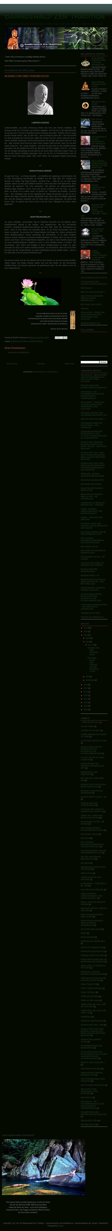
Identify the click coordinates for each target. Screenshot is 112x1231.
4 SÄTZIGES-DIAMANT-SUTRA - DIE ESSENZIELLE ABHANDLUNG (94, 607)
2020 (86, 695)
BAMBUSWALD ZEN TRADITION (89, 773)
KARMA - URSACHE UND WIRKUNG (98, 187)
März (88, 638)
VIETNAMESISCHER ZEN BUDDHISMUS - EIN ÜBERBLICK (99, 140)
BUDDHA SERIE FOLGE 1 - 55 (93, 797)
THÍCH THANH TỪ (88, 984)
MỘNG (83, 933)
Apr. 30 (91, 645)
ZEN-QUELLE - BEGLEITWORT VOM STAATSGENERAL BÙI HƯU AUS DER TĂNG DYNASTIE (94, 378)
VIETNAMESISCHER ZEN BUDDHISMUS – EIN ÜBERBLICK (91, 425)
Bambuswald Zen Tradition (55, 15)
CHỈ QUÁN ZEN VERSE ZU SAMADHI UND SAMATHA (92, 564)
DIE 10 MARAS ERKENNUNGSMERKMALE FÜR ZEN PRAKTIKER (92, 540)
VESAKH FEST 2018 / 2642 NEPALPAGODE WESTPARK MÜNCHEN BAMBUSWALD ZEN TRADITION (93, 466)
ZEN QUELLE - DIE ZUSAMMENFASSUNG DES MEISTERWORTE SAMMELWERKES (92, 395)
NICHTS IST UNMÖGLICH (91, 947)
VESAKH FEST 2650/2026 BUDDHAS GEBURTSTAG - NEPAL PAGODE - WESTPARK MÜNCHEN (93, 445)
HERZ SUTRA (86, 873)
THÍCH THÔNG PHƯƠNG (91, 988)
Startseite (41, 364)
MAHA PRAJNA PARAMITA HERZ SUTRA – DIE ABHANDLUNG (92, 496)
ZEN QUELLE (97, 119)
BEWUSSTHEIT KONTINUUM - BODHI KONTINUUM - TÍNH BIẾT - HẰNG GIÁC (94, 210)
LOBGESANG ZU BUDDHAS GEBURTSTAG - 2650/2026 (93, 504)
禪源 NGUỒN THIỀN (89, 1121)
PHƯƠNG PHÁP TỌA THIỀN (92, 955)
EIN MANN (85, 863)
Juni (88, 677)
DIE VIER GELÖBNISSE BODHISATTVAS (91, 858)
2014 (86, 635)
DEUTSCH (85, 838)
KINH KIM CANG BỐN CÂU (92, 890)
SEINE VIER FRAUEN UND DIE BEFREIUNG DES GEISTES (94, 960)
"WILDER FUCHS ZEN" (90, 613)
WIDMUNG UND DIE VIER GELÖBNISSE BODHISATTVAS (94, 414)
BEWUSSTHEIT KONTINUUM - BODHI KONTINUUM (94, 785)
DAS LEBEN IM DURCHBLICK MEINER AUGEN (93, 551)
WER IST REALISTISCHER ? (93, 292)
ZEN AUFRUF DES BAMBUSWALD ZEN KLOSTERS (89, 1091)
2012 (86, 628)
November (90, 680)
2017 (86, 688)
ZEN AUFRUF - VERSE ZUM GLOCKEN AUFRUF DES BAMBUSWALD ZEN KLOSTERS (92, 405)
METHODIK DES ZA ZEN (91, 304)
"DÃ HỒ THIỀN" (87, 726)
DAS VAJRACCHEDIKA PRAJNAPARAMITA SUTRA (92, 829)
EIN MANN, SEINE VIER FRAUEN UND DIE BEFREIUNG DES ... (93, 664)
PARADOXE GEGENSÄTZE (92, 480)
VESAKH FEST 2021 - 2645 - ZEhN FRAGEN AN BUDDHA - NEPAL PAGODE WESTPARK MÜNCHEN (93, 456)
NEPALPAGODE (87, 937)
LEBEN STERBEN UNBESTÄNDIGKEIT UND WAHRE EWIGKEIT (91, 896)
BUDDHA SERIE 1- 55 (90, 575)
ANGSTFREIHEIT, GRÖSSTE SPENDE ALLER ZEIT (93, 589)
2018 (86, 692)
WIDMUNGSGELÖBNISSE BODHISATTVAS (92, 1074)
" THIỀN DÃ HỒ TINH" (90, 722)
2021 (86, 699)
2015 (86, 685)
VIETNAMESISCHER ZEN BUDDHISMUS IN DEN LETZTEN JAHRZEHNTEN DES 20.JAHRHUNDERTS (94, 434)
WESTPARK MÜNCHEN (91, 1069)
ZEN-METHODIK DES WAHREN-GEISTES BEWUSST (94, 283)
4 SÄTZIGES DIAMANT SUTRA (94, 741)
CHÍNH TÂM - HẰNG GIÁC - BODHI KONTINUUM (92, 816)
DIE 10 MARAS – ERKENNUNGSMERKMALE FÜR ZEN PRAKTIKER (99, 164)
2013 (86, 631)
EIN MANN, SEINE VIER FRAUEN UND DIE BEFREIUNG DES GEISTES (94, 525)
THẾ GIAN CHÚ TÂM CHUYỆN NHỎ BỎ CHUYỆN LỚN (93, 979)
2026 (86, 710)
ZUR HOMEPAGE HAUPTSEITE (94, 278)
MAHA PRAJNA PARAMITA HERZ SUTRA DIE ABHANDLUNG (99, 61)
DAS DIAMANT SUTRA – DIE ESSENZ (98, 231)
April (88, 642)
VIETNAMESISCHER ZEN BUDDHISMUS (91, 1047)
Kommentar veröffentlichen (19, 352)
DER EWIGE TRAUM (89, 547)
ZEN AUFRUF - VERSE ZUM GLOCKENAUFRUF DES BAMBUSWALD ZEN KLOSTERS (92, 315)
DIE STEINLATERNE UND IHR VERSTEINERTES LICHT (93, 533)
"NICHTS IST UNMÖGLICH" (92, 617)
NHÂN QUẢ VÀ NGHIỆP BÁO (93, 941)
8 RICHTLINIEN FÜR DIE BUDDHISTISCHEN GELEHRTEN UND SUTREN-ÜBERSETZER (91, 597)
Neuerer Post (12, 364)
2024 (86, 702)
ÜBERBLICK (86, 1017)
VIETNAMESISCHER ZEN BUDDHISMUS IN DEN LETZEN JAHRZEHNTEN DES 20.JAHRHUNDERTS (94, 1055)
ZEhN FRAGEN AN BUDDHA (93, 1085)
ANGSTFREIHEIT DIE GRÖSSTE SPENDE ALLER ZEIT (92, 766)
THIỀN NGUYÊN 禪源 (89, 996)
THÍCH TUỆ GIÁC (88, 992)
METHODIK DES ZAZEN (91, 484)
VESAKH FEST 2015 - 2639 (92, 1025)
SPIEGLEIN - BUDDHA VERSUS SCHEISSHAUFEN (92, 475)
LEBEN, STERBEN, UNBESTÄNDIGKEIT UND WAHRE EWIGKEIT (99, 255)
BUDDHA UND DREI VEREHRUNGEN (27, 76)
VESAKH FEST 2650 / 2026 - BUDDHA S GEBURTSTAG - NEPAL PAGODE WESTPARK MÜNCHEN (93, 1032)
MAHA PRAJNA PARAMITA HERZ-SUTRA (92, 489)
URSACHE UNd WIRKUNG (92, 1021)
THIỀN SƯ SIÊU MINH (90, 1000)
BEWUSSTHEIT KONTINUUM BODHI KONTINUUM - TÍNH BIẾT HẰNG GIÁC (93, 581)
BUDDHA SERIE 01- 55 (90, 323)
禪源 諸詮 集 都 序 (88, 1124)
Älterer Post (69, 364)
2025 (86, 706)
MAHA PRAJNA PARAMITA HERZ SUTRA (99, 84)
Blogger (61, 1226)
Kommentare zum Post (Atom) (45, 372)
